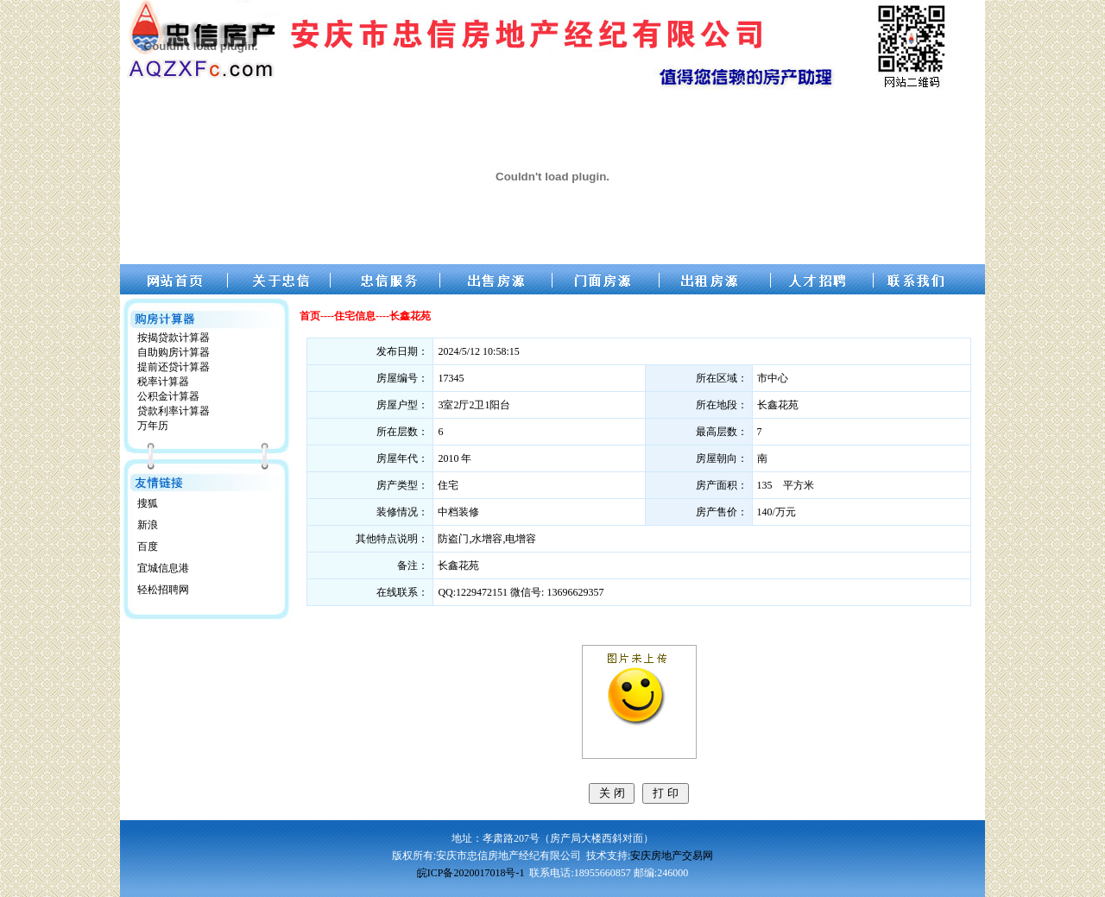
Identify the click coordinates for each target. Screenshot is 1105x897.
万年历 (152, 426)
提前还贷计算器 (173, 367)
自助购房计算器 (173, 352)
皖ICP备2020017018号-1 (471, 873)
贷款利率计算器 (173, 411)
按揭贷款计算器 (173, 338)
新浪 (147, 525)
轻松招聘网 (163, 590)
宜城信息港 (163, 568)
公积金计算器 (168, 396)
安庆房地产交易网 (671, 856)
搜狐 (147, 503)
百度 (147, 546)
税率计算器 (163, 382)
